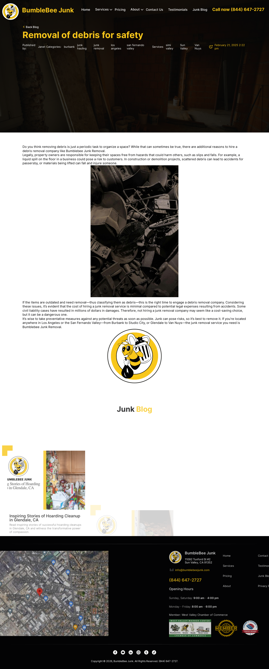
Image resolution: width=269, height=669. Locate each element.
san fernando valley (135, 46)
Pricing (120, 10)
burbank (69, 46)
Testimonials (177, 10)
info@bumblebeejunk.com (235, 570)
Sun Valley (184, 46)
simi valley (169, 46)
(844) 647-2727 (228, 580)
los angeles (116, 46)
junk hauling (82, 46)
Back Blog (32, 27)
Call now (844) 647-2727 (238, 9)
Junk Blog (200, 10)
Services (102, 9)
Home (85, 10)
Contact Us (154, 10)
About (135, 9)
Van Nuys (198, 46)
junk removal (99, 46)
